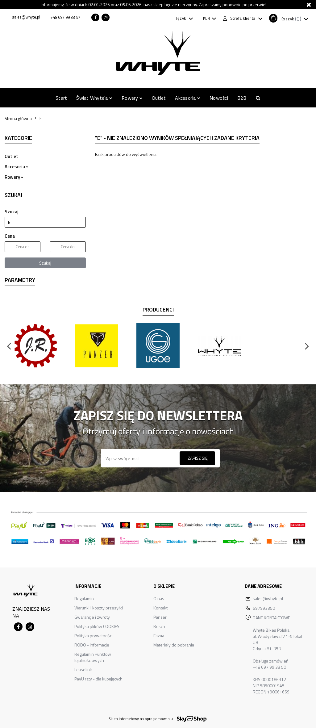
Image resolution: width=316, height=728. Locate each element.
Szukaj (45, 263)
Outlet (159, 98)
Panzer (160, 617)
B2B (242, 98)
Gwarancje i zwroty (92, 617)
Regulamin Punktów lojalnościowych (92, 657)
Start (61, 98)
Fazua (158, 635)
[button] (288, 18)
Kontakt (160, 608)
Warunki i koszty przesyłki (98, 608)
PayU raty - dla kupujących (98, 679)
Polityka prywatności (93, 635)
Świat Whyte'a (94, 98)
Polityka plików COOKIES (96, 626)
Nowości (219, 98)
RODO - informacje (91, 645)
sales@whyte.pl (268, 598)
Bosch (159, 626)
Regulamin (84, 598)
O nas (158, 598)
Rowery (132, 98)
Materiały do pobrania (173, 645)
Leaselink (83, 669)
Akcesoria (187, 98)
